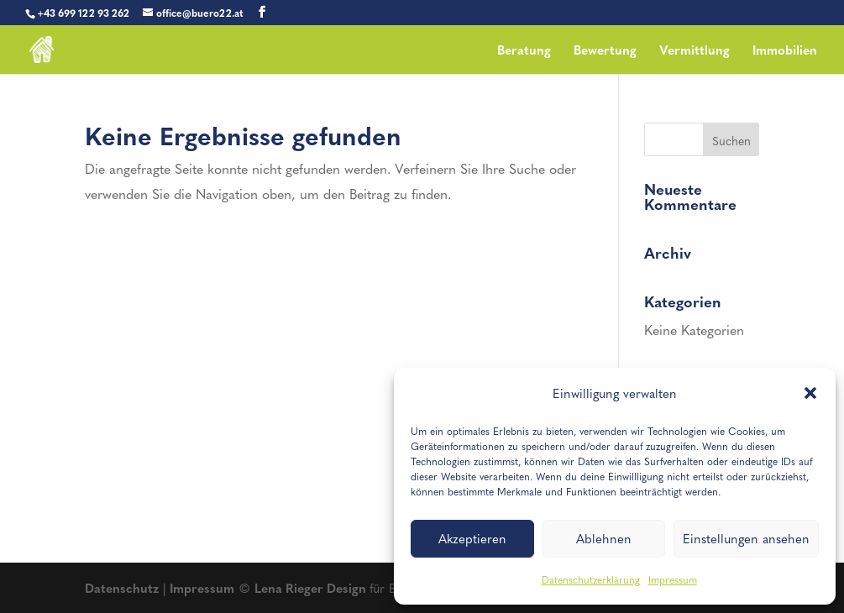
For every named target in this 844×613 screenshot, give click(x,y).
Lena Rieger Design (312, 588)
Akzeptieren (472, 538)
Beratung (524, 51)
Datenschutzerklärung (591, 579)
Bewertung (605, 51)
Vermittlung (694, 51)
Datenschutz (122, 588)
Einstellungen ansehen (746, 538)
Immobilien (784, 51)
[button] (810, 393)
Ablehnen (604, 538)
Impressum (672, 579)
